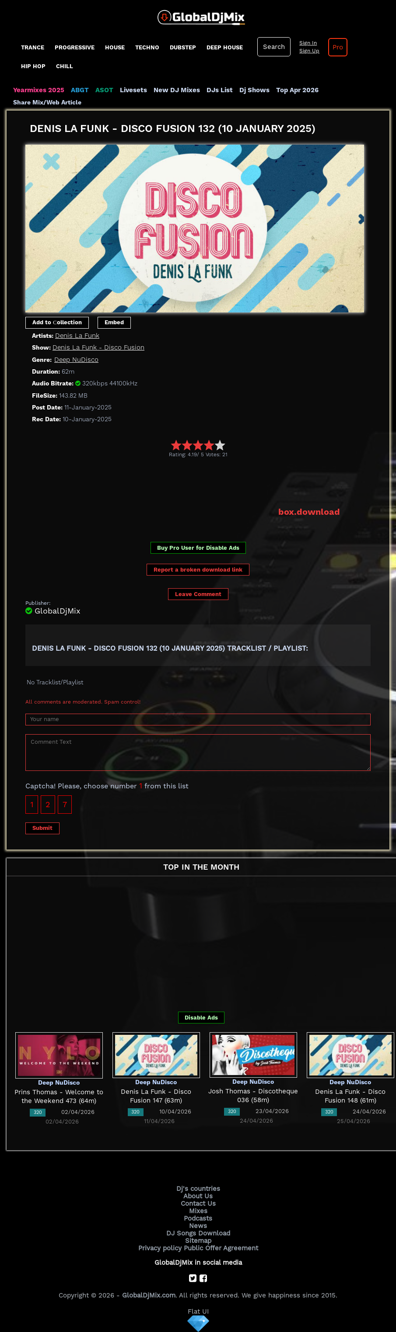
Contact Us (198, 1203)
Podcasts (198, 1218)
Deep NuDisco (76, 360)
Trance (32, 47)
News (198, 1226)
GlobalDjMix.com (148, 1295)
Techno (147, 47)
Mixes (198, 1211)
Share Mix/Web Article (47, 102)
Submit (42, 828)
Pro (338, 47)
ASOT (104, 90)
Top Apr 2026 (297, 90)
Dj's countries (198, 1189)
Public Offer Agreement (221, 1248)
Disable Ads (201, 1017)
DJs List (220, 90)
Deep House (225, 47)
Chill (64, 66)
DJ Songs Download (198, 1233)
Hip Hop (33, 66)
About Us (198, 1196)
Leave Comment (198, 594)
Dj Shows (254, 90)
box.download (309, 511)
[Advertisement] (184, 482)
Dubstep (183, 47)
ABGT (80, 90)
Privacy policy (160, 1248)
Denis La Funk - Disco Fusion (98, 347)
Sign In (308, 43)
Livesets (133, 90)
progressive (75, 47)
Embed (114, 322)
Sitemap (198, 1241)
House (115, 47)
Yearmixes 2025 (38, 90)
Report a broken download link (198, 569)
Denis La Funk (77, 336)
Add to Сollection (57, 322)
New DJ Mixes (177, 90)
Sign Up (309, 51)
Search (274, 47)
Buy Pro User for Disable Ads (198, 548)
